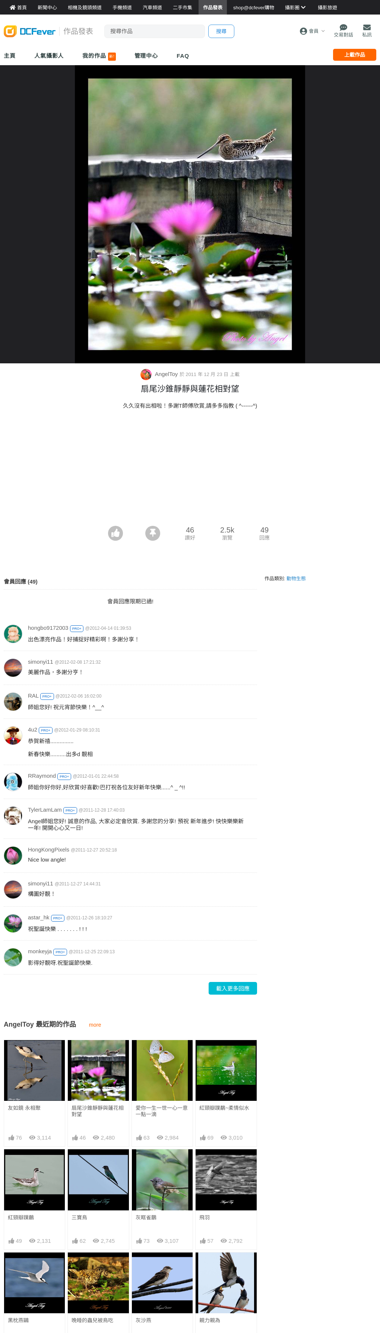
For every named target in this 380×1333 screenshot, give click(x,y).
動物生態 (296, 578)
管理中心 (146, 56)
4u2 (32, 729)
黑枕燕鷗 (18, 1320)
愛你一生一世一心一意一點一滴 (162, 1111)
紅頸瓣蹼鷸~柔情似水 (224, 1108)
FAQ (183, 56)
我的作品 (98, 57)
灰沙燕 (143, 1266)
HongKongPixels (48, 849)
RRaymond (42, 776)
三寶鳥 (79, 1217)
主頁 (10, 56)
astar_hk (39, 917)
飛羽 (204, 1217)
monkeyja (40, 951)
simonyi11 (40, 661)
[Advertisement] (190, 470)
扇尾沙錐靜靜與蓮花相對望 (98, 1111)
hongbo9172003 (48, 628)
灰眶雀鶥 (146, 1217)
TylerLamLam (45, 809)
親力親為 (209, 1266)
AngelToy (159, 374)
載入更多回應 (233, 988)
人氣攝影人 (49, 56)
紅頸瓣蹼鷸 (21, 1217)
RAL (33, 695)
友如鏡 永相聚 (24, 1108)
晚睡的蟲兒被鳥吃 (92, 1320)
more (95, 1025)
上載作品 (354, 55)
